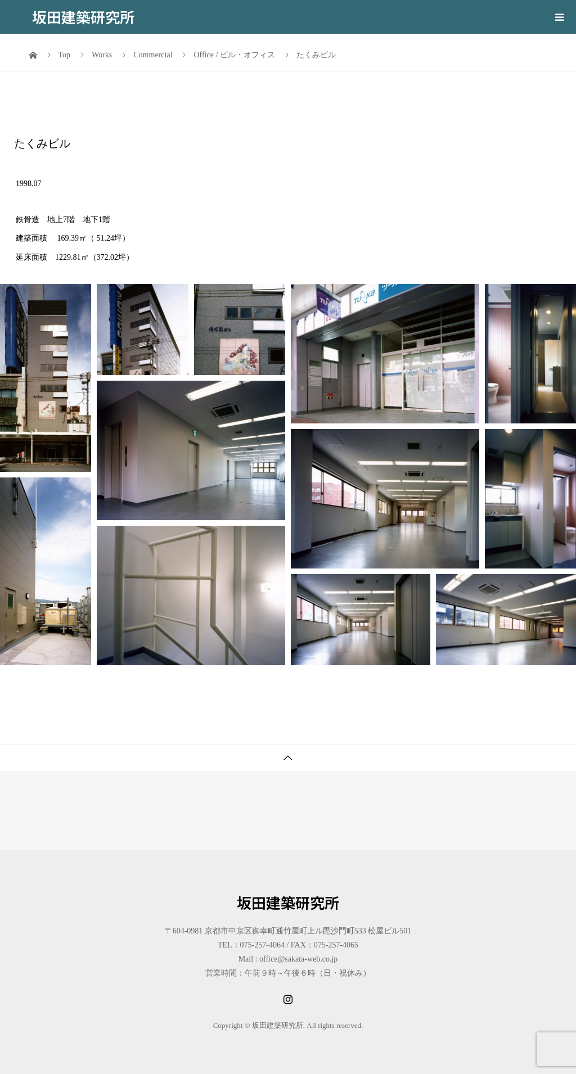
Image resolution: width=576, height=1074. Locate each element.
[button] (45, 378)
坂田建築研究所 (83, 16)
